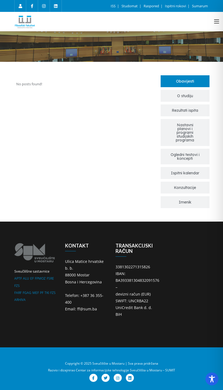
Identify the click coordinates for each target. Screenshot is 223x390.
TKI (47, 292)
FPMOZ (40, 278)
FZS (17, 285)
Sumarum (200, 6)
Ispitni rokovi (176, 6)
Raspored (152, 6)
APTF (18, 278)
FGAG (27, 292)
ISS (113, 6)
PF (41, 292)
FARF (18, 292)
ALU (26, 278)
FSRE (50, 278)
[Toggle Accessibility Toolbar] (212, 379)
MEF (35, 292)
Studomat (129, 6)
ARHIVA (20, 299)
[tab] (185, 81)
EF (32, 278)
